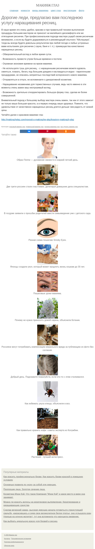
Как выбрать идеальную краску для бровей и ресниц (30, 521)
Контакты (7, 538)
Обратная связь (9, 545)
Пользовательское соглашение (21, 538)
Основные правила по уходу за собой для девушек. (29, 484)
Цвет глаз (56, 10)
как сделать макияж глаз (69, 126)
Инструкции (69, 10)
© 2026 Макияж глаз (10, 535)
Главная (14, 10)
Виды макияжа (40, 10)
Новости (25, 10)
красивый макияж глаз (17, 126)
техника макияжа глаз (52, 126)
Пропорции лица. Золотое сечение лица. (24, 489)
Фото (81, 10)
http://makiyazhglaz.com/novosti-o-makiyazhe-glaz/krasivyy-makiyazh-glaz (37, 119)
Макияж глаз (47, 5)
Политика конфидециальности (14, 542)
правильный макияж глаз (35, 126)
